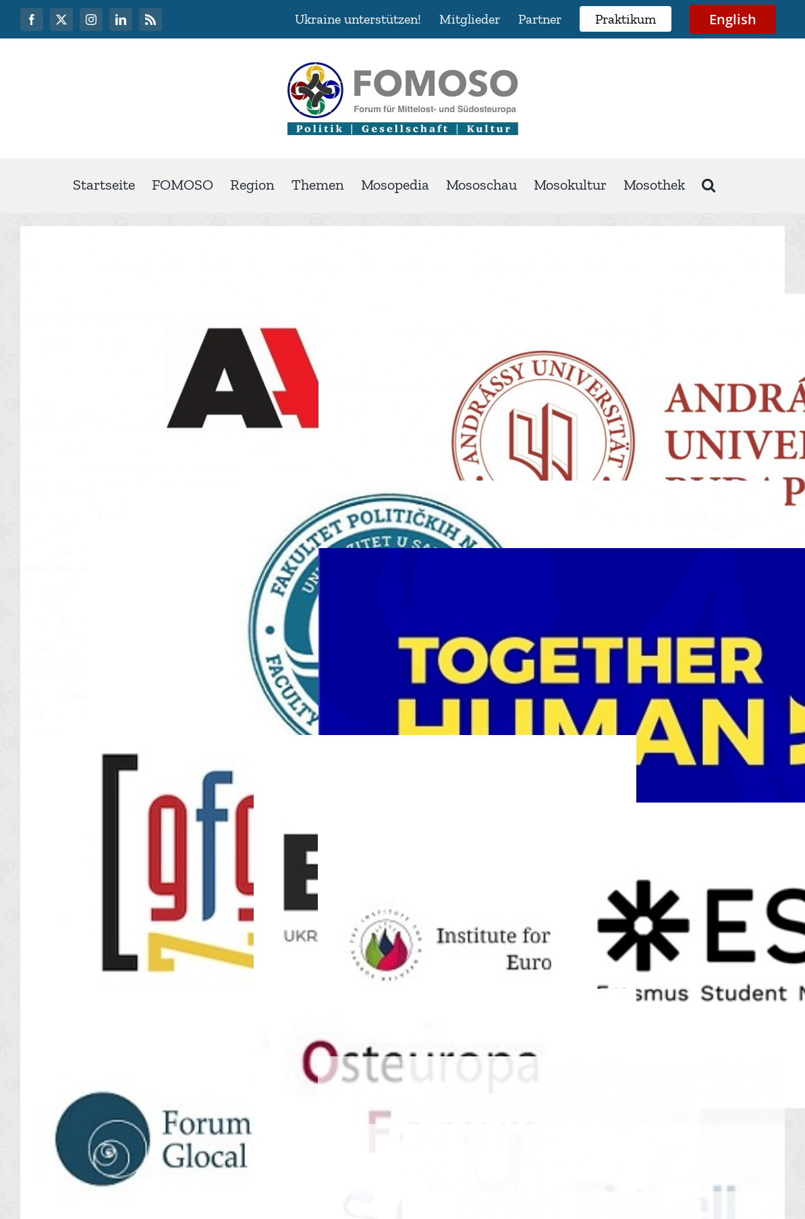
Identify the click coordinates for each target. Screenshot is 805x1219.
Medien (650, 1118)
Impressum (579, 1118)
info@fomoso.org (594, 1081)
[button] (708, 185)
